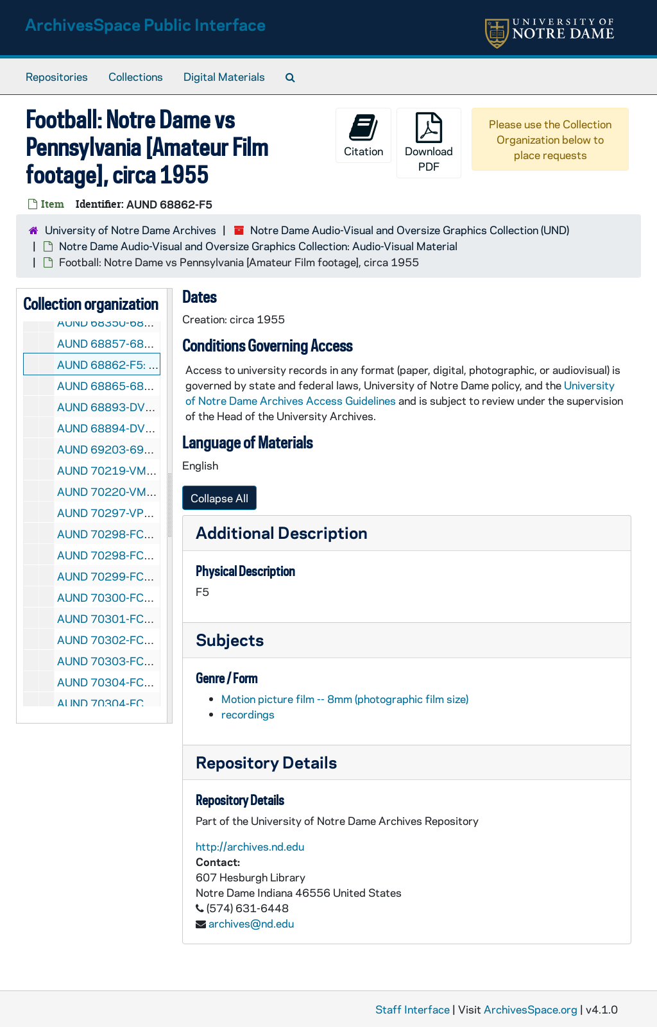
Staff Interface (412, 1009)
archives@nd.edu (251, 923)
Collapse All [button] (219, 498)
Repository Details (266, 761)
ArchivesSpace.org (530, 1009)
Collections (135, 76)
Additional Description (282, 532)
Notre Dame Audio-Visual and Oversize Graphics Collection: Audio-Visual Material (258, 246)
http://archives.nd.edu (250, 846)
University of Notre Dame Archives (130, 230)
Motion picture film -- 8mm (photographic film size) (344, 699)
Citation (363, 135)
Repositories (57, 76)
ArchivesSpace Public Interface (145, 24)
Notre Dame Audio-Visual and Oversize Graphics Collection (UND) (409, 230)
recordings (248, 714)
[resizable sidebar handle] (169, 506)
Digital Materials (224, 76)
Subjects (230, 639)
